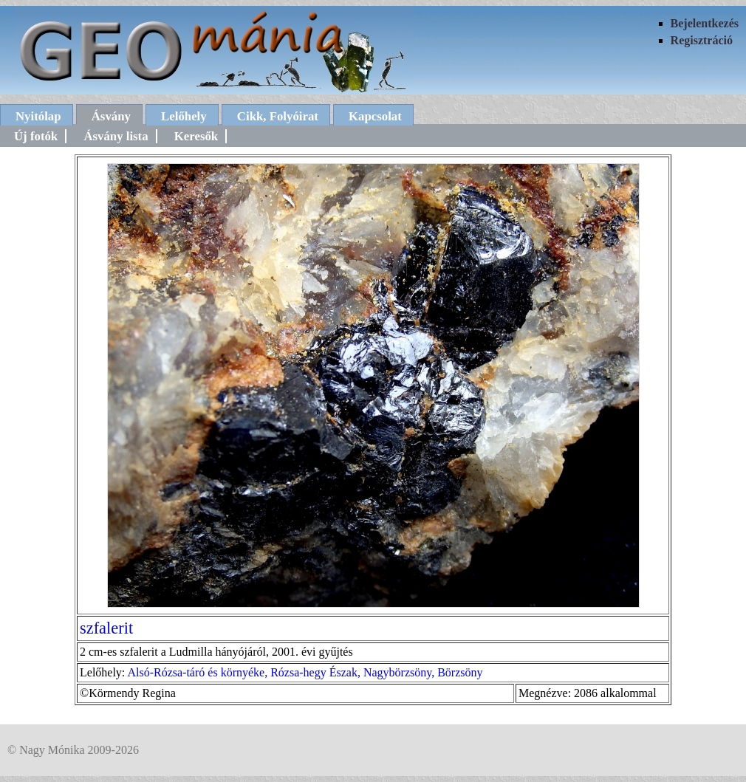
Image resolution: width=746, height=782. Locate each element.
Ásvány (111, 116)
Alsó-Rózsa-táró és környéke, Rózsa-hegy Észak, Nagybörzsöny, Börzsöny (304, 672)
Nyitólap (38, 116)
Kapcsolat (375, 116)
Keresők (196, 136)
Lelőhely (184, 116)
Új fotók (36, 136)
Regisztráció (702, 40)
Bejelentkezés (705, 23)
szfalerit (106, 628)
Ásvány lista (115, 136)
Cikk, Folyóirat (277, 116)
